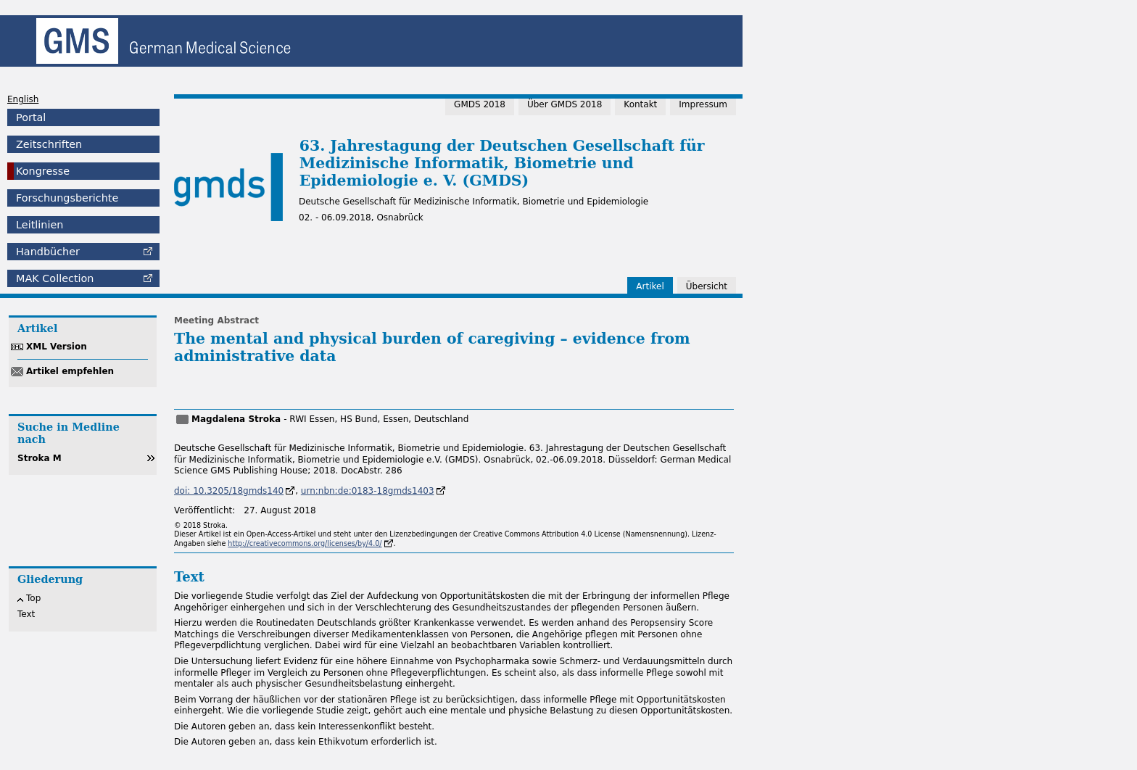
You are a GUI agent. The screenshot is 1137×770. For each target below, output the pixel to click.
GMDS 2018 (479, 104)
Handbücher (48, 251)
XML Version (56, 346)
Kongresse (43, 171)
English (22, 99)
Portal (31, 117)
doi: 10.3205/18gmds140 (229, 491)
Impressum (703, 104)
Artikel (649, 286)
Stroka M (39, 458)
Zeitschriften (49, 144)
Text (26, 614)
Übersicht (706, 286)
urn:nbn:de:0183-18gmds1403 (367, 491)
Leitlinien (39, 225)
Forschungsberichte (67, 198)
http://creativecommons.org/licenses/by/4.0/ (304, 543)
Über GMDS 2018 (564, 104)
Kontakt (640, 104)
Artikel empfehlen (70, 371)
